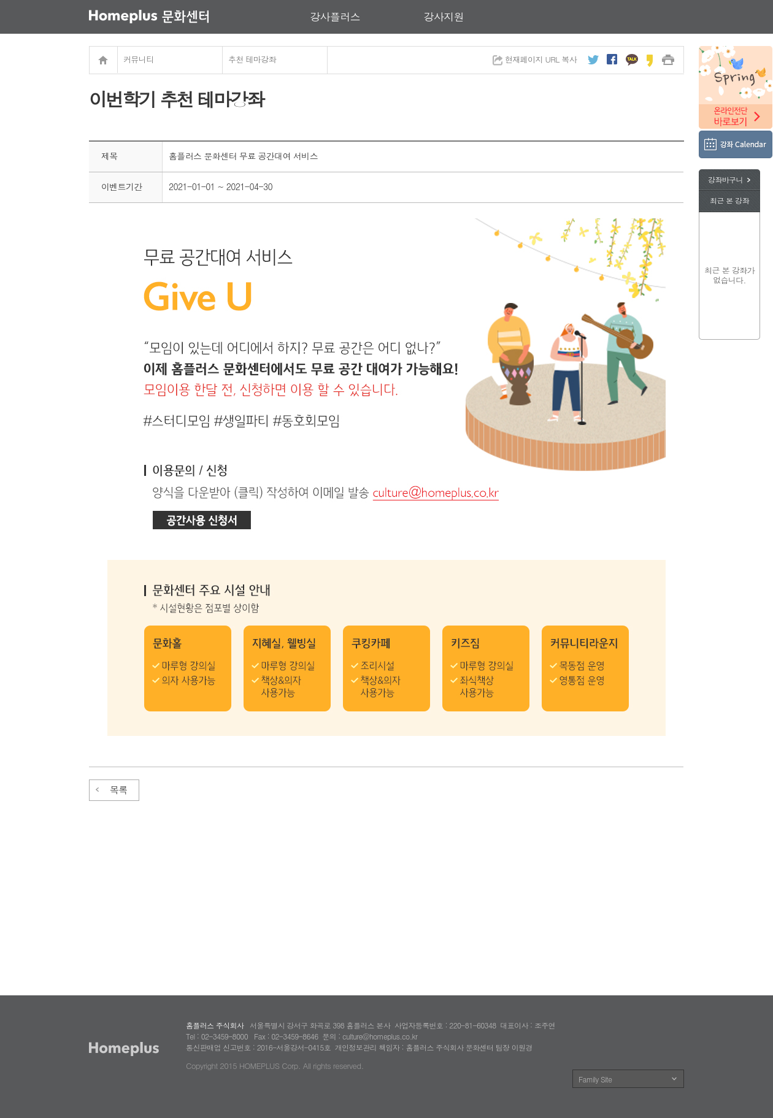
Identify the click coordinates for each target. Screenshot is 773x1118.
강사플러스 (335, 16)
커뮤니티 (138, 59)
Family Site (595, 1079)
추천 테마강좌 (252, 59)
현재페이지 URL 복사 (541, 59)
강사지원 (444, 16)
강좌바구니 (725, 179)
